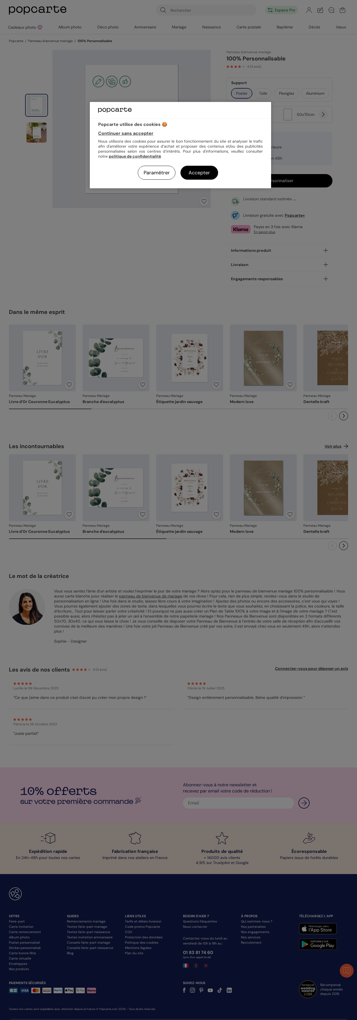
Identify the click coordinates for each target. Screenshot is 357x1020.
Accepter (199, 172)
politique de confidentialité (135, 156)
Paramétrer (157, 172)
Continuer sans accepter (125, 133)
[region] (180, 145)
